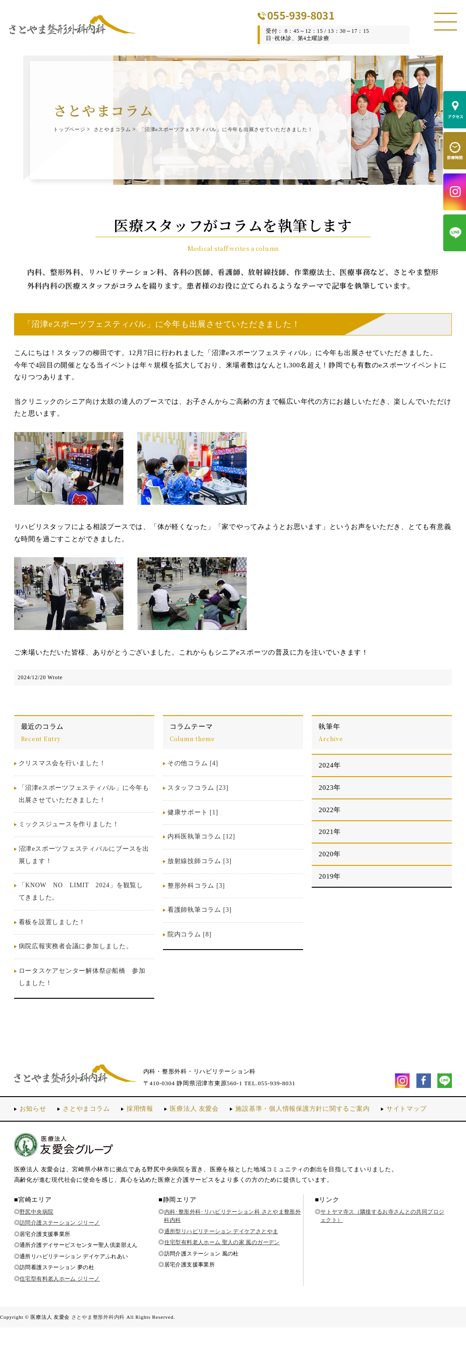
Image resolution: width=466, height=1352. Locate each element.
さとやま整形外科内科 (98, 1341)
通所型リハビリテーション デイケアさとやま (221, 1255)
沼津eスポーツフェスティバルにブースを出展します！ (84, 867)
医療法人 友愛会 (203, 1121)
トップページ (72, 129)
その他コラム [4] (192, 776)
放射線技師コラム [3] (199, 873)
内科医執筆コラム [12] (201, 849)
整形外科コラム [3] (196, 898)
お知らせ (34, 1121)
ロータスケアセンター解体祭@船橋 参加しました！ (82, 989)
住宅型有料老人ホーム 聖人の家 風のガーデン (222, 1267)
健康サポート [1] (192, 824)
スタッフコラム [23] (197, 800)
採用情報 (146, 1121)
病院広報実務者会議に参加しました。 (76, 959)
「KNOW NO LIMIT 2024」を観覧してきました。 (81, 904)
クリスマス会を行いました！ (62, 776)
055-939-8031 (317, 15)
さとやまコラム (121, 129)
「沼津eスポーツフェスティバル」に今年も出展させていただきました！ (155, 141)
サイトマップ (41, 1133)
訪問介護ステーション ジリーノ (60, 1247)
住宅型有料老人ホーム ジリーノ (60, 1303)
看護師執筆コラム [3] (199, 922)
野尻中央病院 (36, 1236)
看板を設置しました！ (52, 934)
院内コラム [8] (189, 947)
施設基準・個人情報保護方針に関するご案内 (317, 1121)
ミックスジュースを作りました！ (69, 837)
